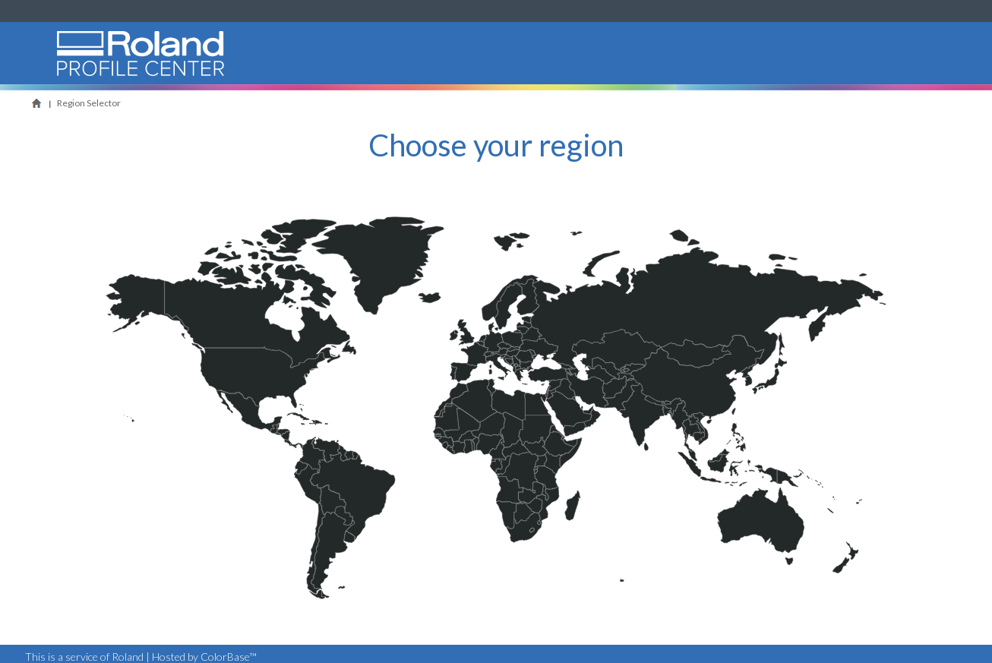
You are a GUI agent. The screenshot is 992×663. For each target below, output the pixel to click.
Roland (71, 83)
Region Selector (89, 103)
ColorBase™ (229, 656)
